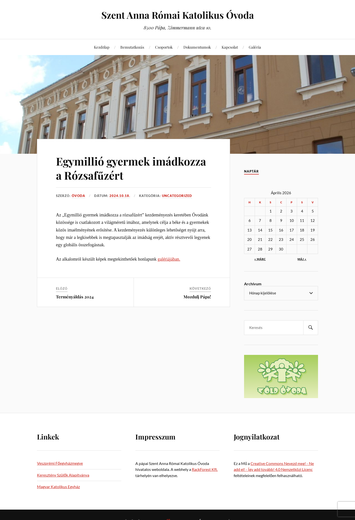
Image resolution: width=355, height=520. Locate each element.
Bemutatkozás (132, 47)
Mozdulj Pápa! (197, 296)
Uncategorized (177, 196)
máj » (302, 259)
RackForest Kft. (205, 469)
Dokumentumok (197, 47)
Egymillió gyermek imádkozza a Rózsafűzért (131, 168)
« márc (260, 259)
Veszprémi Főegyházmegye (60, 463)
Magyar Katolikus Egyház (58, 486)
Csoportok (164, 47)
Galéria (255, 47)
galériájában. (169, 259)
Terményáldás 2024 (75, 296)
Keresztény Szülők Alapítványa (63, 475)
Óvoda (78, 196)
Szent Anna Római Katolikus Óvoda (177, 15)
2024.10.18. (119, 196)
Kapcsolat (230, 47)
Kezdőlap (101, 47)
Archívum (252, 283)
